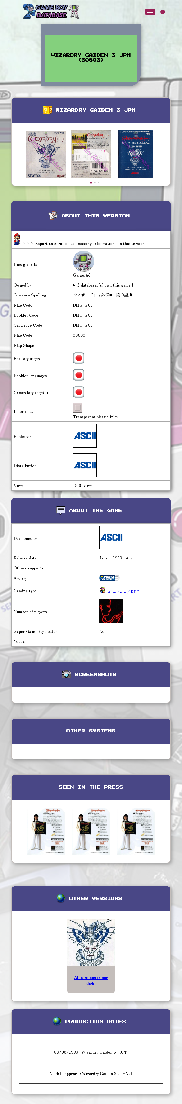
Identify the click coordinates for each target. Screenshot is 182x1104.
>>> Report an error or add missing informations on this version (83, 243)
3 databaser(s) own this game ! (105, 285)
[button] (91, 183)
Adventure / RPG (123, 592)
